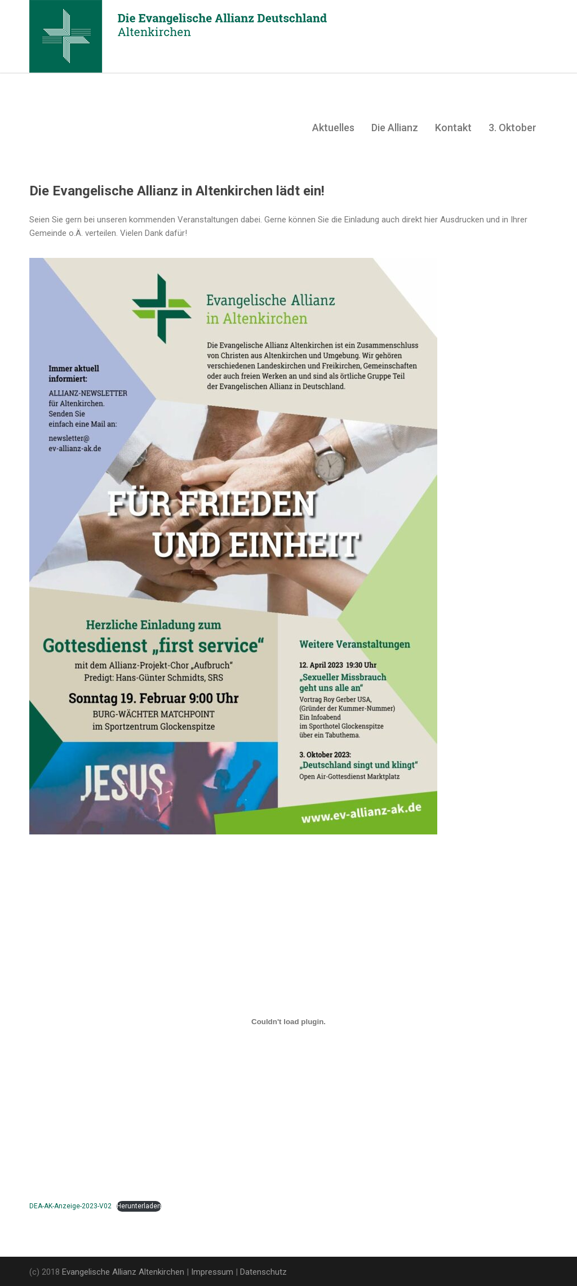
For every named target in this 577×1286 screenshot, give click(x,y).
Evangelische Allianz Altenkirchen (123, 1272)
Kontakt (453, 127)
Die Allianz (394, 127)
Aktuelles (333, 127)
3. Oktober (512, 127)
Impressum (212, 1272)
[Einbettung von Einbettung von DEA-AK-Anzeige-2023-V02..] (288, 1021)
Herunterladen (139, 1206)
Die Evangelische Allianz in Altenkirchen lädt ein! (177, 191)
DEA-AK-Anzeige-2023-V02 (70, 1206)
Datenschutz (263, 1272)
